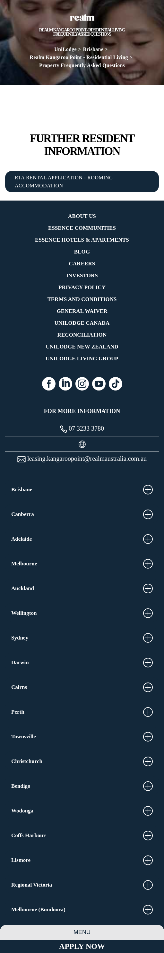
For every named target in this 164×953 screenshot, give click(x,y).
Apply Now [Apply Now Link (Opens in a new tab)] (82, 946)
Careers (82, 264)
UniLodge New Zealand (82, 347)
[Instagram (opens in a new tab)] (82, 384)
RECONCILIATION (82, 335)
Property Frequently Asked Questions (82, 65)
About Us (82, 216)
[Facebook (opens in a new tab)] (49, 384)
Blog (82, 252)
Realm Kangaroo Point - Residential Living (79, 57)
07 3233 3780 (82, 429)
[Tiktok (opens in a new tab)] (115, 384)
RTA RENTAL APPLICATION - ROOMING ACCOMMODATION (64, 181)
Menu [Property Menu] (82, 932)
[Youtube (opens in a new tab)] (99, 384)
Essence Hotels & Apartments (82, 240)
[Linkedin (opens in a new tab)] (65, 384)
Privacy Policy (82, 287)
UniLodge (65, 49)
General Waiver (81, 311)
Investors (82, 275)
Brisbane (93, 49)
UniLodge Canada (82, 323)
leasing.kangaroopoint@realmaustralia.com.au (82, 458)
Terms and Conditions (82, 299)
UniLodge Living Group (82, 359)
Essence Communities (82, 228)
